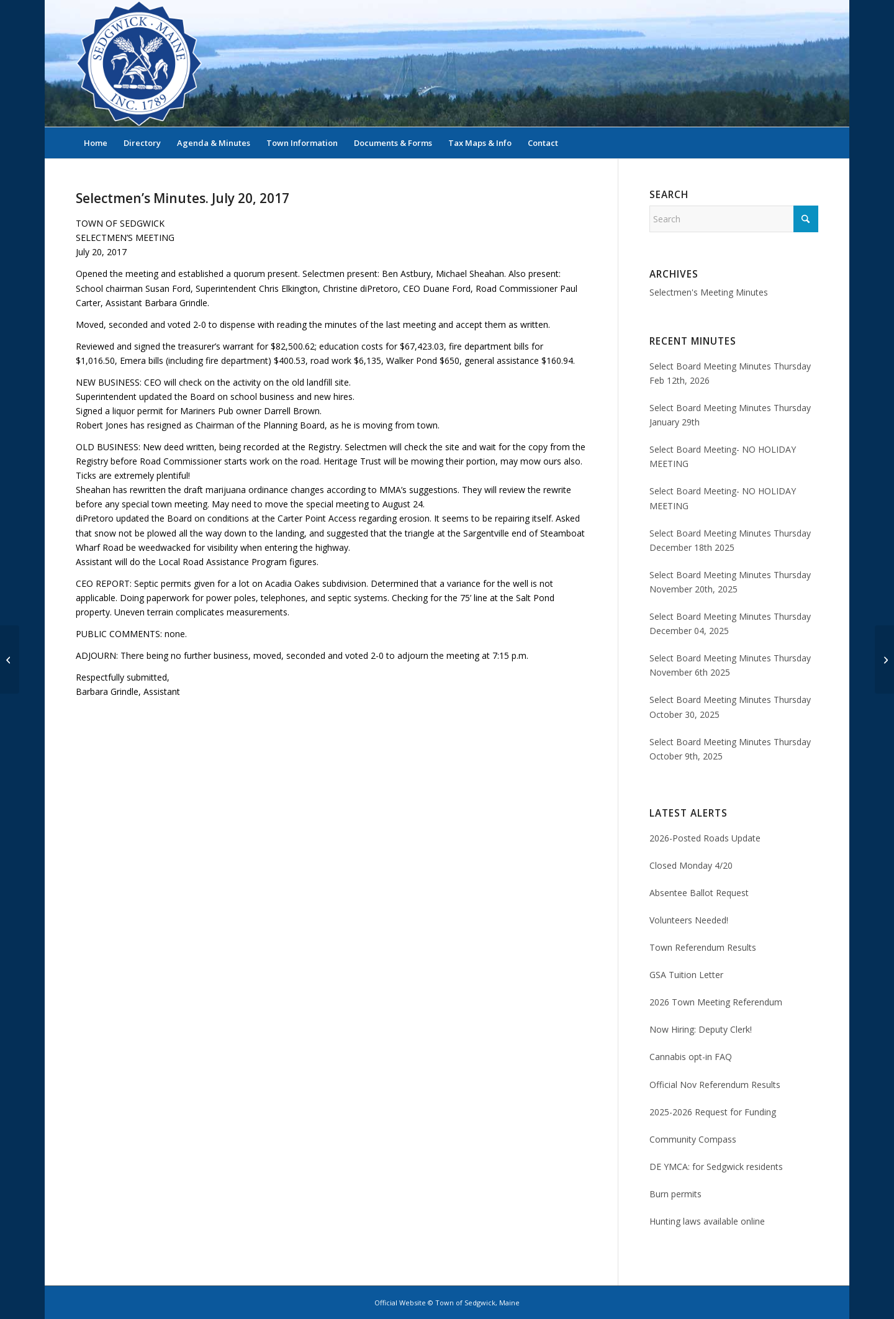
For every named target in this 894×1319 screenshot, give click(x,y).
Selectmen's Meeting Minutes (708, 292)
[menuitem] (95, 142)
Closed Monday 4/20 (691, 865)
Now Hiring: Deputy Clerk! (700, 1029)
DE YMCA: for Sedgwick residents (716, 1166)
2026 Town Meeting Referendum (715, 1002)
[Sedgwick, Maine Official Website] (139, 63)
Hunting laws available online (707, 1221)
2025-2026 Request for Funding (712, 1112)
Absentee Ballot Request (699, 893)
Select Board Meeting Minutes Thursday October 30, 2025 (730, 707)
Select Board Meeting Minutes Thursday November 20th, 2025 (730, 582)
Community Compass (692, 1139)
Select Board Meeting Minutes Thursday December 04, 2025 (730, 623)
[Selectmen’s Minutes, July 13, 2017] (9, 659)
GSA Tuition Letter (686, 975)
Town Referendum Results (702, 947)
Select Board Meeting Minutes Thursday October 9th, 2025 (730, 749)
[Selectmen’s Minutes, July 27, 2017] (884, 659)
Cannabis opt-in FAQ (690, 1057)
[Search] (810, 142)
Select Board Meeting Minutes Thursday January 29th (730, 415)
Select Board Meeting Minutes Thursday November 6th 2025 (730, 665)
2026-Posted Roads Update (705, 838)
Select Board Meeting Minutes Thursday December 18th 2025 (730, 540)
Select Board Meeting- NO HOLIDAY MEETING (722, 456)
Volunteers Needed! (688, 920)
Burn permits (675, 1194)
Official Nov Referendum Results (714, 1084)
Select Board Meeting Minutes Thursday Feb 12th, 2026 (730, 373)
